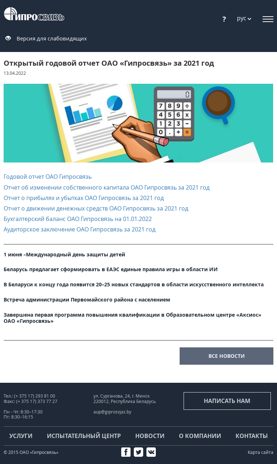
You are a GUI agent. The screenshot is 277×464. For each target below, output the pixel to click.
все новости (226, 355)
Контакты (252, 436)
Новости (149, 436)
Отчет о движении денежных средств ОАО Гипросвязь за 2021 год (96, 208)
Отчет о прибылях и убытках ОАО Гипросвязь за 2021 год (84, 198)
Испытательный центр (84, 436)
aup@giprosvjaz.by (112, 412)
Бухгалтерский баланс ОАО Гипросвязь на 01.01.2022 (78, 219)
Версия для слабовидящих (52, 38)
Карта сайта (260, 452)
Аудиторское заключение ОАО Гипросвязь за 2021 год (79, 229)
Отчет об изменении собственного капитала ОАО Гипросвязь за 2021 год (107, 187)
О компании (200, 436)
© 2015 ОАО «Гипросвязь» (31, 452)
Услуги (20, 436)
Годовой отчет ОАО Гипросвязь (48, 177)
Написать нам (227, 401)
